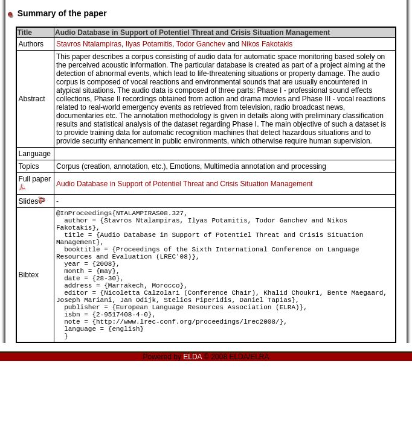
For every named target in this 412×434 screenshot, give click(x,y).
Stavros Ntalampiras (88, 44)
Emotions (185, 166)
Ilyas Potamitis (149, 44)
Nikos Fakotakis (267, 44)
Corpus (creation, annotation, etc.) (111, 166)
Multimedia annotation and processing (265, 166)
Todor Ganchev (200, 44)
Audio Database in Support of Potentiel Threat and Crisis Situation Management (184, 184)
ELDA (192, 357)
